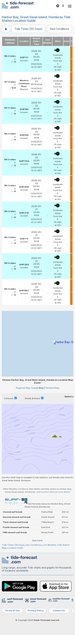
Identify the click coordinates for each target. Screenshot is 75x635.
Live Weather (49, 545)
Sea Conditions (59, 29)
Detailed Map (52, 388)
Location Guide (15, 548)
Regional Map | (23, 388)
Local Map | (38, 388)
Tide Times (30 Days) (28, 29)
